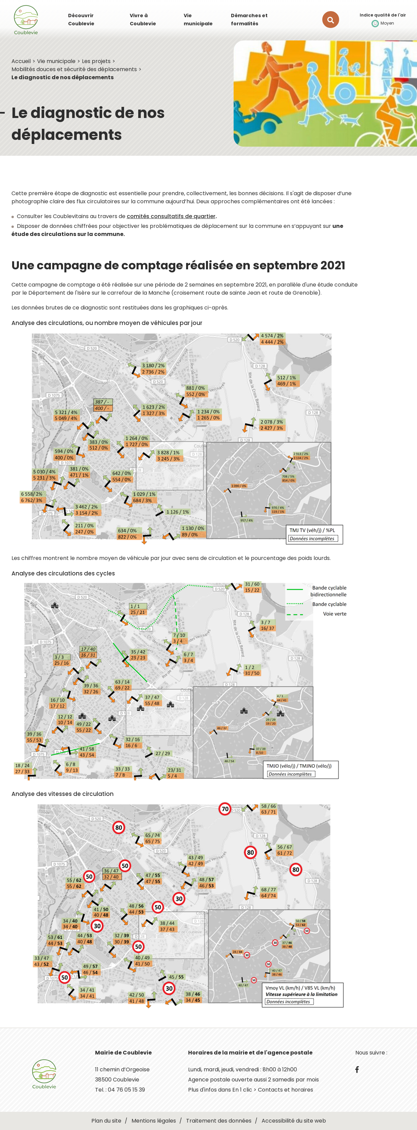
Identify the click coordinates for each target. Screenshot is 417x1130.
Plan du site (106, 1121)
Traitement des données (218, 1121)
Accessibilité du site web (294, 1121)
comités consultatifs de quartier (171, 216)
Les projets (96, 61)
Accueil (21, 61)
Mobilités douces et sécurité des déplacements (74, 69)
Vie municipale (56, 61)
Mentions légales (153, 1121)
